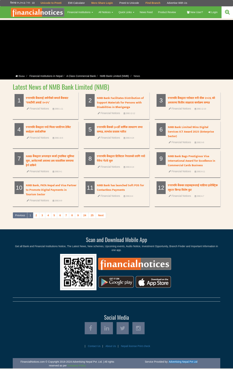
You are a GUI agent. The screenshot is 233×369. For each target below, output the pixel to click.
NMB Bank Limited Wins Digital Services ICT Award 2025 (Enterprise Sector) (191, 132)
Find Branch (152, 2)
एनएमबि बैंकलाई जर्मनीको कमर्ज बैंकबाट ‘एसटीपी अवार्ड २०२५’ (47, 100)
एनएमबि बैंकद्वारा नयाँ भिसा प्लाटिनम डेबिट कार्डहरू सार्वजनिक (48, 129)
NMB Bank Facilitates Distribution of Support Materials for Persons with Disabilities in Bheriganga (120, 103)
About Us (110, 346)
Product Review (167, 12)
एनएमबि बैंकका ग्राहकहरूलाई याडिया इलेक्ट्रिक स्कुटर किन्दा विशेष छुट (193, 187)
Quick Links (126, 12)
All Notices (105, 12)
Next (101, 215)
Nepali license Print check (135, 346)
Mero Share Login (102, 2)
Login (213, 12)
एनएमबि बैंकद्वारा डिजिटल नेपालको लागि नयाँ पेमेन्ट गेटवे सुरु (121, 158)
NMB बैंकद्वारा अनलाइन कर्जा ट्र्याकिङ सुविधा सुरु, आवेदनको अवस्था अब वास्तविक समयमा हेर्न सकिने (50, 161)
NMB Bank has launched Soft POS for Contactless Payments (120, 187)
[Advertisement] (116, 45)
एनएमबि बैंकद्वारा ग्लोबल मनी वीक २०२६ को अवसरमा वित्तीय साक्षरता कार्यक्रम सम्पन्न (191, 100)
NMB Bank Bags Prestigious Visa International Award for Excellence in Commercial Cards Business (191, 161)
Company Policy (76, 366)
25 (92, 215)
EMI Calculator (76, 2)
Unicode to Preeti (50, 2)
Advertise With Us (177, 2)
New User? (195, 12)
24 (84, 215)
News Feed (146, 12)
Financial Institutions (80, 12)
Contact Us (94, 346)
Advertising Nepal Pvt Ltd (183, 362)
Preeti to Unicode (129, 2)
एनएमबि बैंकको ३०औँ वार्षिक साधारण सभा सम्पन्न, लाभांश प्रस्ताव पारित (120, 129)
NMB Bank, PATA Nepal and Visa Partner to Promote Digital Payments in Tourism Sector (51, 190)
